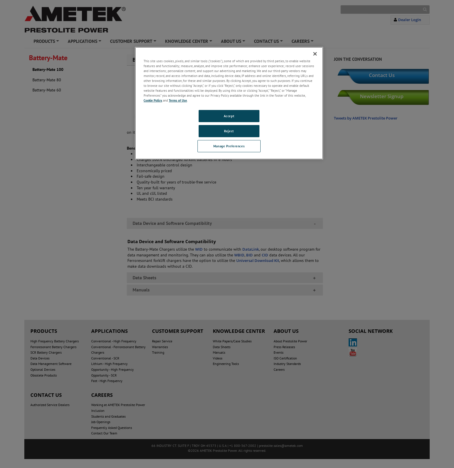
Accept (229, 116)
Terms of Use (178, 100)
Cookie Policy (153, 100)
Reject (229, 131)
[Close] (315, 53)
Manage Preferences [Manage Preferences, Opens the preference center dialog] (229, 146)
